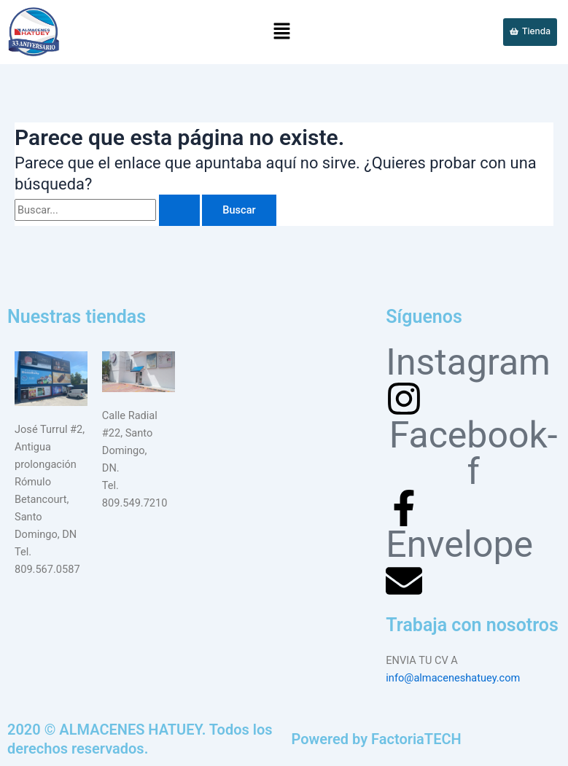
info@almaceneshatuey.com (453, 677)
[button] (282, 32)
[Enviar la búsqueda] (179, 210)
